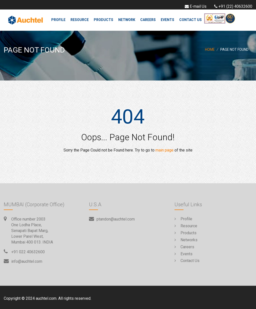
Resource (79, 20)
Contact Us (190, 20)
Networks (186, 240)
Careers (148, 20)
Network (126, 20)
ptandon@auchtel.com (115, 219)
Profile (58, 20)
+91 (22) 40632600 (232, 6)
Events (167, 20)
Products (103, 20)
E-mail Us (195, 6)
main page (165, 150)
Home (210, 50)
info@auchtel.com (26, 261)
